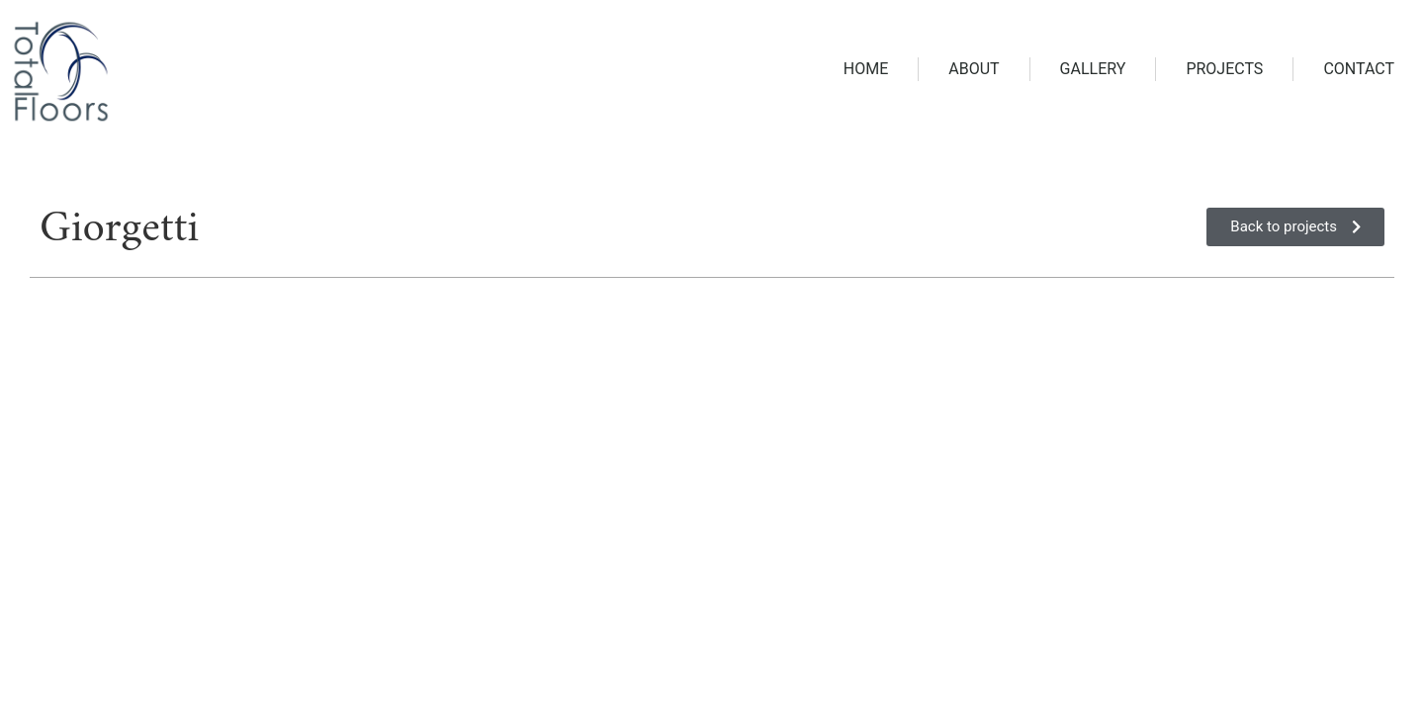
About (973, 68)
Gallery (1093, 68)
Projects (1224, 68)
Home (866, 68)
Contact (1358, 68)
